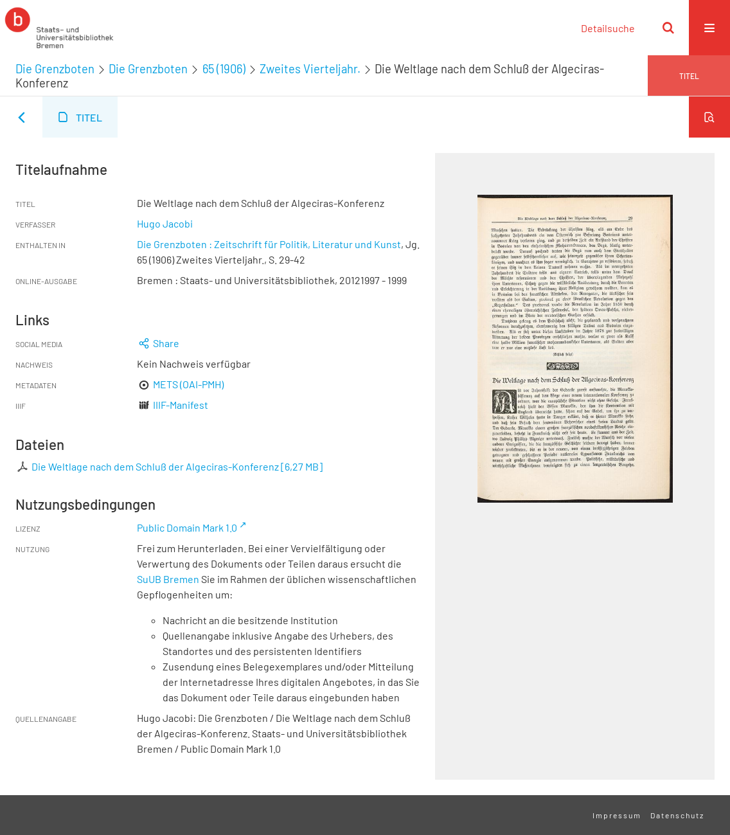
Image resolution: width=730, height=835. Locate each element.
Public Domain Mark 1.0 (187, 527)
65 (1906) (223, 69)
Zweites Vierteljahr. (310, 69)
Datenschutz (677, 815)
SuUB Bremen (168, 579)
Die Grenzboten (54, 69)
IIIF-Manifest (180, 405)
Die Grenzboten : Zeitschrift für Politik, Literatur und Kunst (269, 244)
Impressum (616, 815)
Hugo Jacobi (165, 223)
